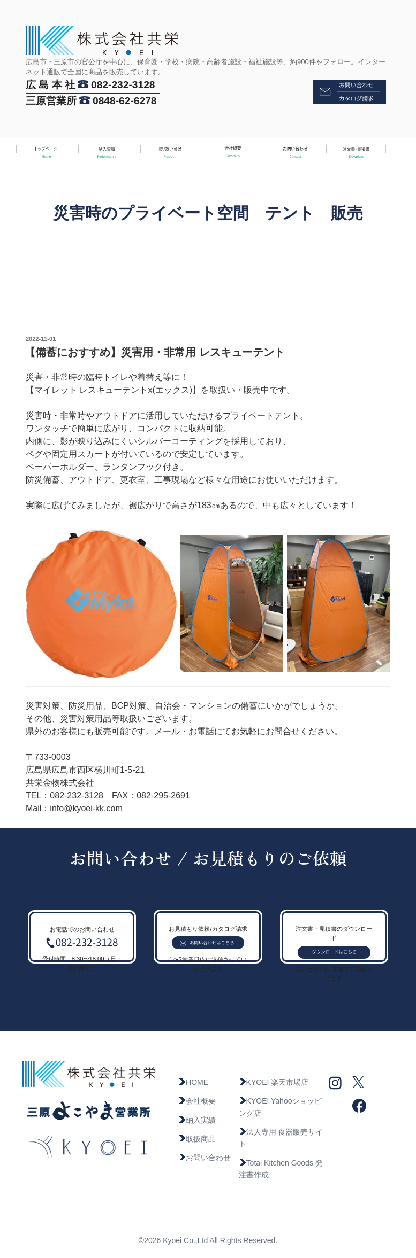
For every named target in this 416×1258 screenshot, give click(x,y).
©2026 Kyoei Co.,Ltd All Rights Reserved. (208, 1240)
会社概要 (197, 1101)
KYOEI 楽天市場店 (274, 1082)
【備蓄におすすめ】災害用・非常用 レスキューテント (155, 352)
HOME (193, 1082)
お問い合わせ (204, 1157)
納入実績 (197, 1120)
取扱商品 (197, 1139)
